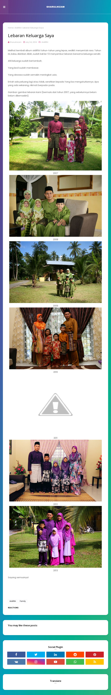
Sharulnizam (15, 42)
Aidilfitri (18, 28)
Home (10, 28)
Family (23, 601)
